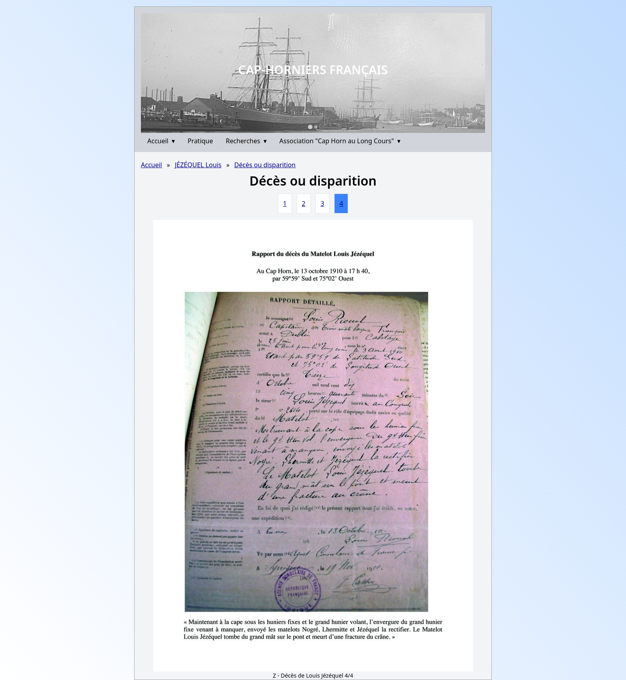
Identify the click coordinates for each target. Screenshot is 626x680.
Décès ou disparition (265, 164)
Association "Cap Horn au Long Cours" (339, 140)
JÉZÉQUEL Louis (198, 164)
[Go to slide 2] (315, 126)
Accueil (161, 140)
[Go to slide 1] (310, 127)
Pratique (200, 140)
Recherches (246, 140)
